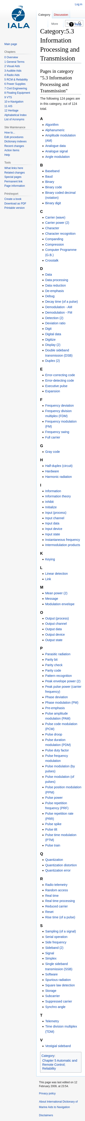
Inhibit (49, 502)
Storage (50, 991)
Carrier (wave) (55, 217)
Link (48, 579)
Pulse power (54, 797)
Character (52, 228)
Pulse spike (53, 824)
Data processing (56, 280)
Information (53, 491)
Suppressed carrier (58, 1001)
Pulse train (52, 845)
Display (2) (52, 345)
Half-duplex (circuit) (59, 466)
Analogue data (55, 146)
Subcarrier (52, 996)
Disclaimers (46, 1115)
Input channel (54, 518)
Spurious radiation (58, 980)
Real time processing (60, 901)
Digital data (53, 334)
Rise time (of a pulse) (60, 917)
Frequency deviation (59, 405)
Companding (54, 239)
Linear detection (56, 573)
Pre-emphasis (55, 708)
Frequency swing (57, 432)
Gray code (52, 451)
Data (48, 274)
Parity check (53, 665)
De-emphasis (54, 291)
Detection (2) (54, 318)
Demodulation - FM (58, 312)
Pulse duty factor (57, 750)
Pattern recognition (58, 676)
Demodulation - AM (58, 307)
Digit (48, 328)
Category (47, 1056)
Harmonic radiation (58, 477)
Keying (50, 559)
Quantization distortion (61, 865)
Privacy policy (47, 1093)
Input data (52, 523)
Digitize (50, 339)
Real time (51, 895)
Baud (49, 176)
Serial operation (56, 937)
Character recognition (60, 233)
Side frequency (55, 942)
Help (78, 24)
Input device (53, 529)
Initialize (51, 507)
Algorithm (51, 124)
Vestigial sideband (58, 1046)
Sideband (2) (54, 948)
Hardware (52, 471)
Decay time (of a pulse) (61, 301)
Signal (49, 953)
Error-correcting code (60, 375)
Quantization (54, 860)
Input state (52, 534)
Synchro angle (55, 1007)
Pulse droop (53, 734)
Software (51, 974)
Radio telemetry (56, 885)
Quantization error (57, 870)
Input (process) (55, 512)
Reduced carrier (56, 906)
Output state (53, 640)
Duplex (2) (52, 361)
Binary (49, 182)
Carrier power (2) (57, 222)
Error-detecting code (59, 380)
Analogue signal (56, 151)
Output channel (56, 623)
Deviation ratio (55, 323)
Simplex (50, 958)
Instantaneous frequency (62, 540)
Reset (49, 912)
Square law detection (60, 985)
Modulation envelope (59, 604)
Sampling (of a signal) (60, 931)
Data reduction (55, 285)
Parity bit (51, 659)
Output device (55, 634)
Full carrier (52, 437)
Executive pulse (56, 386)
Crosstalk (51, 260)
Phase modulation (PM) (61, 702)
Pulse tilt (51, 829)
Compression (54, 244)
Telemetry (52, 1021)
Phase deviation (56, 697)
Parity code (53, 670)
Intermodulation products (62, 545)
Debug (49, 296)
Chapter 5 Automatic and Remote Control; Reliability (59, 1064)
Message (51, 598)
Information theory (58, 496)
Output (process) (57, 618)
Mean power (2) (56, 593)
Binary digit (53, 203)
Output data (53, 629)
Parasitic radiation (57, 654)
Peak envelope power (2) (62, 681)
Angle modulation (57, 157)
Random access (56, 890)
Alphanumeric (55, 130)
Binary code (53, 187)
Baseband (52, 171)
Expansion (52, 391)
